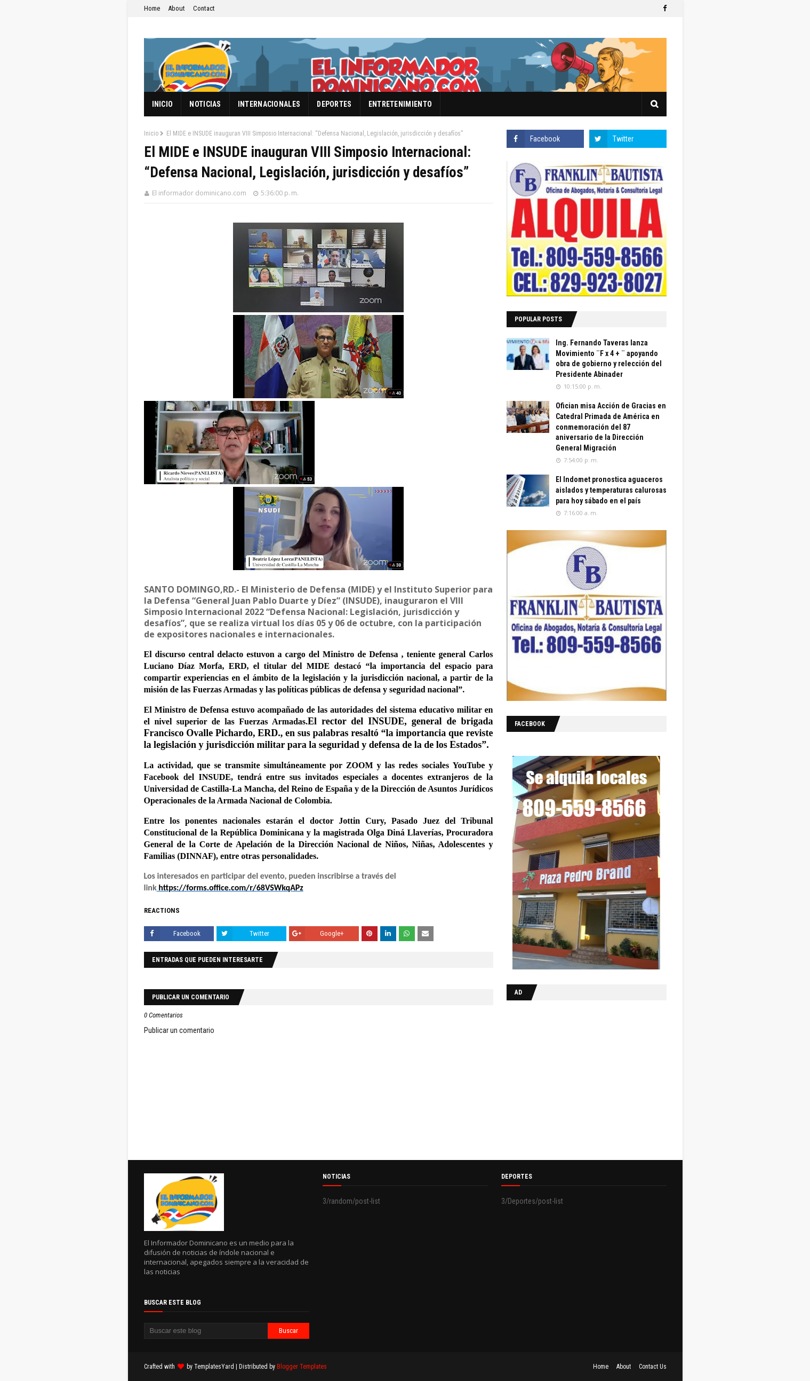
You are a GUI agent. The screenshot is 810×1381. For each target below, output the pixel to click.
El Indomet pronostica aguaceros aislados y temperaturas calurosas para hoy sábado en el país (611, 489)
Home (152, 8)
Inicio (151, 133)
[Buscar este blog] (206, 1331)
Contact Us (653, 1366)
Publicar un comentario (179, 1030)
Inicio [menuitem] (162, 104)
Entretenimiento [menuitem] (400, 104)
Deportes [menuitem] (334, 104)
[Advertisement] (573, 1078)
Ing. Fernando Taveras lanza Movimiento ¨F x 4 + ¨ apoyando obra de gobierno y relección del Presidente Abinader (609, 358)
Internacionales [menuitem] (269, 104)
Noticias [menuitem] (205, 104)
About (176, 8)
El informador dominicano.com (199, 193)
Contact (204, 8)
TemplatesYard (214, 1366)
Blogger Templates (302, 1366)
